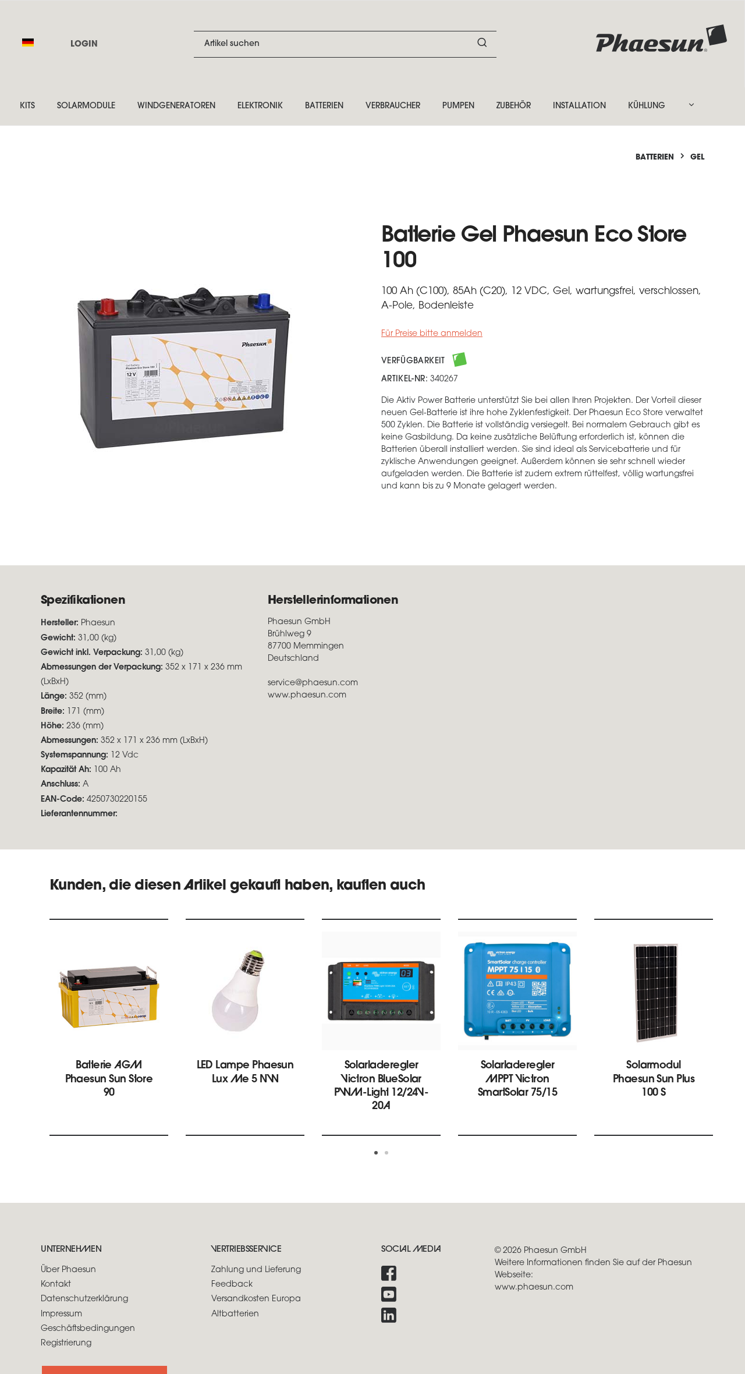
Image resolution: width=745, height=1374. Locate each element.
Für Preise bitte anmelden (432, 334)
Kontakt (56, 1284)
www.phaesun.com (534, 1287)
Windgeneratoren (176, 106)
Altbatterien (235, 1314)
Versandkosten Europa (256, 1299)
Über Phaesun (68, 1270)
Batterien (324, 106)
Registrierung (66, 1343)
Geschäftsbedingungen (88, 1329)
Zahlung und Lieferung (256, 1270)
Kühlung (646, 106)
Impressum (61, 1314)
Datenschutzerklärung (84, 1299)
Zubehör (513, 106)
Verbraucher (393, 106)
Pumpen (458, 106)
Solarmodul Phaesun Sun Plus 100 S (653, 1079)
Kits (27, 106)
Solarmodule (86, 106)
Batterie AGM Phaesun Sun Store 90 (109, 1079)
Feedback (232, 1284)
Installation (579, 106)
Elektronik (260, 106)
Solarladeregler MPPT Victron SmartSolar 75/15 (517, 1079)
